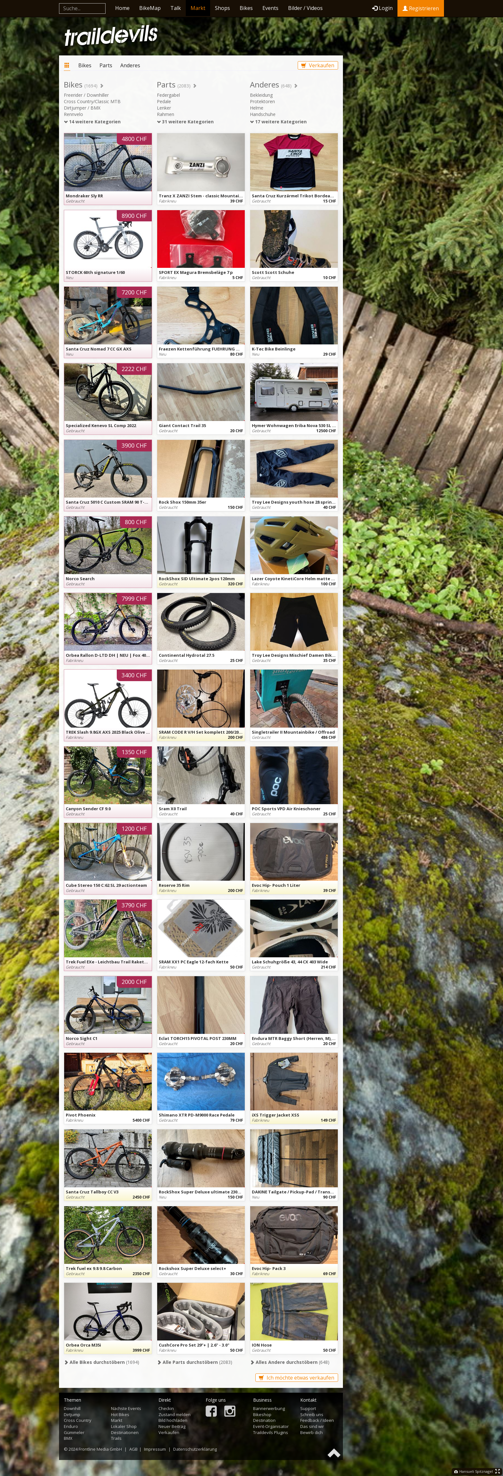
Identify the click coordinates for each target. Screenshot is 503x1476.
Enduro (71, 1426)
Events (270, 8)
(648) (289, 1362)
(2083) (194, 1362)
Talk (175, 8)
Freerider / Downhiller (86, 95)
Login (382, 8)
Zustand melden (174, 1414)
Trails (116, 1438)
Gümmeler (74, 1432)
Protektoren (262, 101)
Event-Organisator (271, 1426)
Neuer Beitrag (171, 1426)
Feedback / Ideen (317, 1420)
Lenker (164, 108)
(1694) (101, 1362)
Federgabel (168, 95)
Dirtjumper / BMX (82, 108)
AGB (133, 1449)
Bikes (246, 8)
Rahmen (165, 114)
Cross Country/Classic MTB (92, 101)
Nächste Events (126, 1408)
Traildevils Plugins (270, 1432)
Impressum (155, 1449)
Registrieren (421, 8)
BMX (68, 1438)
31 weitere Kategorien (185, 122)
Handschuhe (263, 114)
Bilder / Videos (305, 8)
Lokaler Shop (124, 1426)
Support (308, 1408)
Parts (105, 65)
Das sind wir (312, 1426)
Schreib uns (311, 1414)
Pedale (164, 101)
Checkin (166, 1408)
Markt (198, 8)
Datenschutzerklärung (195, 1449)
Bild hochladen (172, 1420)
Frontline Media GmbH (100, 1449)
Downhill (72, 1408)
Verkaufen (317, 65)
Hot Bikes (120, 1414)
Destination (264, 1420)
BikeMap (150, 8)
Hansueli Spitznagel (473, 1471)
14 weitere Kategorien (92, 122)
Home (122, 8)
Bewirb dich (311, 1432)
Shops (222, 8)
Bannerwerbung (269, 1408)
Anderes (130, 65)
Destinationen (125, 1432)
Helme (256, 108)
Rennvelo (73, 114)
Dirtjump (72, 1414)
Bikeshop (262, 1414)
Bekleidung (261, 95)
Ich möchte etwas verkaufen (296, 1377)
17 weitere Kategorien (278, 122)
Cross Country (77, 1420)
